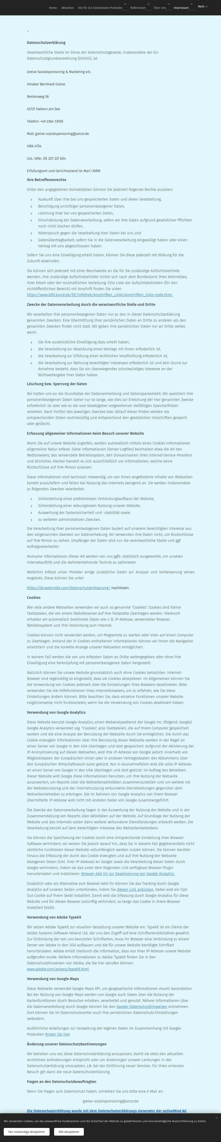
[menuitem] (43, 7)
